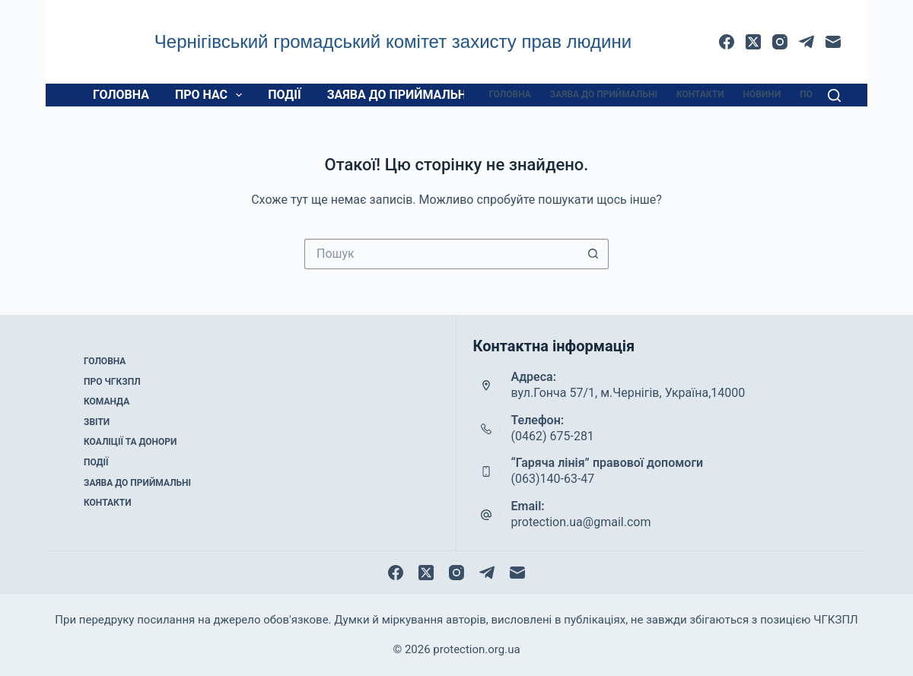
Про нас (211, 95)
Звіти (97, 422)
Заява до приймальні (398, 94)
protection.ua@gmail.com (581, 522)
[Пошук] (834, 95)
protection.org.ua (476, 649)
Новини (762, 94)
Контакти (700, 94)
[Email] (833, 41)
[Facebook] (726, 41)
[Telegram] (806, 41)
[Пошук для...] (441, 254)
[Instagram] (779, 41)
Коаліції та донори (130, 441)
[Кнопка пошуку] (593, 254)
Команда (106, 401)
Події (284, 94)
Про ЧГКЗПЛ (112, 381)
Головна (121, 94)
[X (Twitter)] (753, 41)
